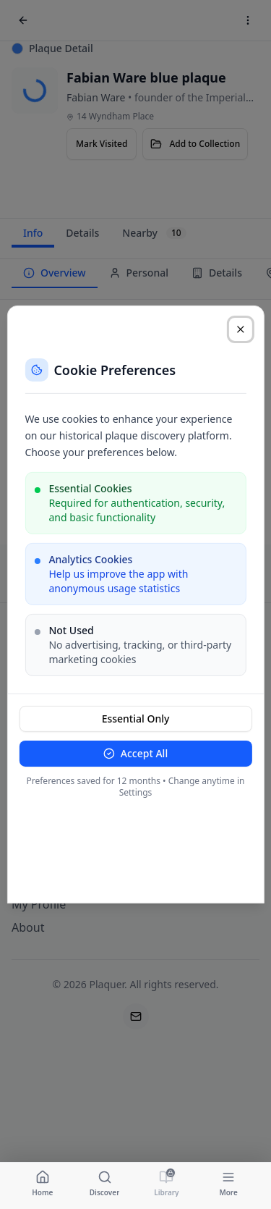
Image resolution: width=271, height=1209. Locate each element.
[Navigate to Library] (167, 1183)
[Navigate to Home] (42, 1183)
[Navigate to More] (228, 1183)
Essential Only (136, 718)
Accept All (135, 753)
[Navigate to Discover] (104, 1183)
